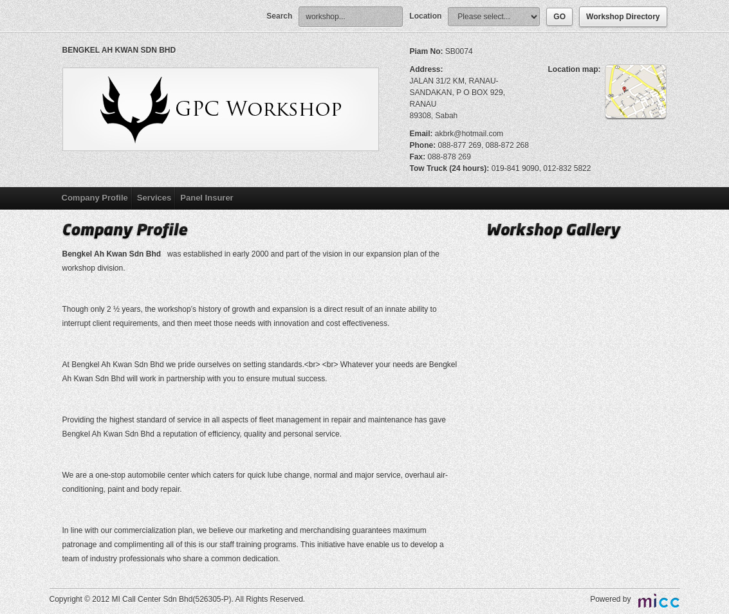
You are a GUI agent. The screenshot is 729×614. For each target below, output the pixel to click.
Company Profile (95, 198)
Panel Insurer (206, 198)
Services (154, 198)
